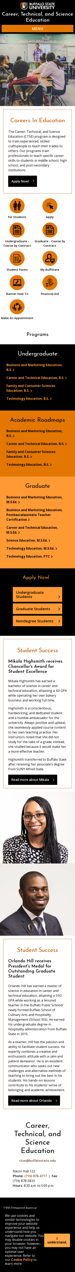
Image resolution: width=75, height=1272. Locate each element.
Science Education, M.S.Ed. (27, 540)
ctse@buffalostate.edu (37, 1160)
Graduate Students (33, 608)
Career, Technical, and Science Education (37, 17)
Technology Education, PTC (28, 556)
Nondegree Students (34, 620)
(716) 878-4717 (35, 1176)
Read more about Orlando (31, 1100)
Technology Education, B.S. (27, 398)
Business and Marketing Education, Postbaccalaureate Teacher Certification (34, 515)
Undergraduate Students (30, 594)
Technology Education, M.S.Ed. (30, 548)
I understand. (57, 1240)
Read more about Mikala (30, 779)
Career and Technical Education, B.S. (35, 378)
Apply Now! (20, 181)
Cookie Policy (22, 1259)
